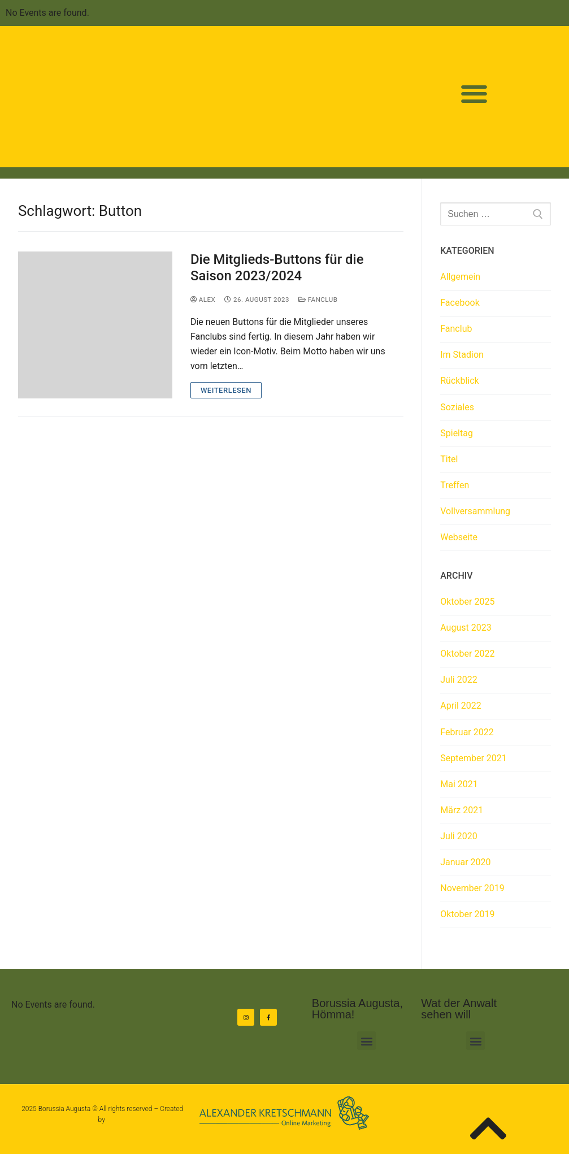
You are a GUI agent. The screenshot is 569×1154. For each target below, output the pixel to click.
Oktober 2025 (467, 601)
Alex (202, 299)
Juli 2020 (458, 836)
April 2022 (460, 705)
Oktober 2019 (467, 914)
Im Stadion (462, 354)
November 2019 (472, 888)
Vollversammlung (475, 511)
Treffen (454, 485)
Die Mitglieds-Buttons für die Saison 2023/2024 (277, 267)
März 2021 (461, 810)
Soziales (457, 407)
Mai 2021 (459, 784)
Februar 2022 (466, 732)
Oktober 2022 (467, 653)
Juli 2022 (458, 679)
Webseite (458, 537)
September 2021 (473, 758)
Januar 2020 (465, 862)
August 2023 (465, 627)
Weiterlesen (226, 390)
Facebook (459, 302)
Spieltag (456, 433)
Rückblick (459, 380)
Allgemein (460, 276)
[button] (474, 93)
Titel (449, 459)
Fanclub (318, 299)
